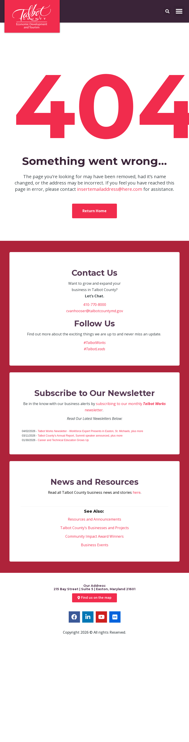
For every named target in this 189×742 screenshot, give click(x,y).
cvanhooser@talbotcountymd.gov (94, 310)
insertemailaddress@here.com (109, 189)
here (137, 492)
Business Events (94, 544)
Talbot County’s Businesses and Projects (94, 527)
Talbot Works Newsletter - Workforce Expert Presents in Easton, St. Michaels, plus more (90, 431)
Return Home (94, 210)
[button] (179, 11)
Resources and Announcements (94, 519)
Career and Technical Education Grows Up (63, 440)
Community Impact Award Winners (94, 536)
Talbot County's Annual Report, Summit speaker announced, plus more (80, 435)
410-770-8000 (94, 304)
